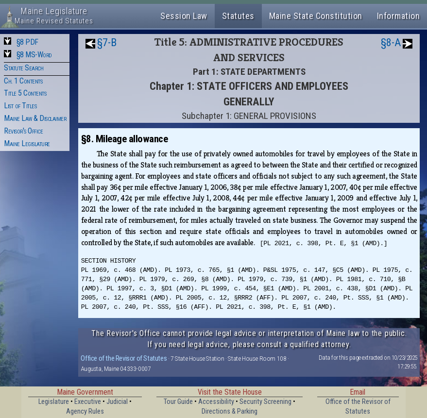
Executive (87, 402)
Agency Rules (85, 411)
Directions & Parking (229, 411)
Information (398, 16)
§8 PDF (27, 42)
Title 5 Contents (25, 93)
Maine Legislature (27, 143)
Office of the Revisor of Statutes (124, 358)
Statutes (238, 16)
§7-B (107, 42)
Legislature (53, 402)
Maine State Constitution (315, 16)
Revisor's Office (23, 130)
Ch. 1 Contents (23, 80)
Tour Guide (178, 402)
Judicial (117, 402)
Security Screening (265, 402)
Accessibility (216, 402)
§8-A (391, 42)
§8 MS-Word (34, 54)
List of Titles (20, 105)
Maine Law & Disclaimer (35, 118)
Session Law (183, 16)
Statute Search (23, 67)
